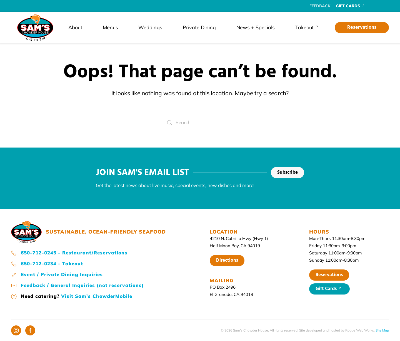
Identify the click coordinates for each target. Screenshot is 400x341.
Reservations (361, 27)
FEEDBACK (319, 5)
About (75, 27)
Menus (110, 27)
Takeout (308, 27)
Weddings (150, 27)
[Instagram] (16, 330)
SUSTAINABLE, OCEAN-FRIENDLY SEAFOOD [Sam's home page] (106, 232)
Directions (227, 260)
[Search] (200, 122)
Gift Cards (329, 289)
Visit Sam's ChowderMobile (96, 296)
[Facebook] (30, 330)
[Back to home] (35, 27)
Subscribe (287, 172)
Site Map (382, 330)
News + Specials (255, 27)
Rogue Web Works (359, 330)
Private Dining (199, 27)
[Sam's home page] (26, 231)
